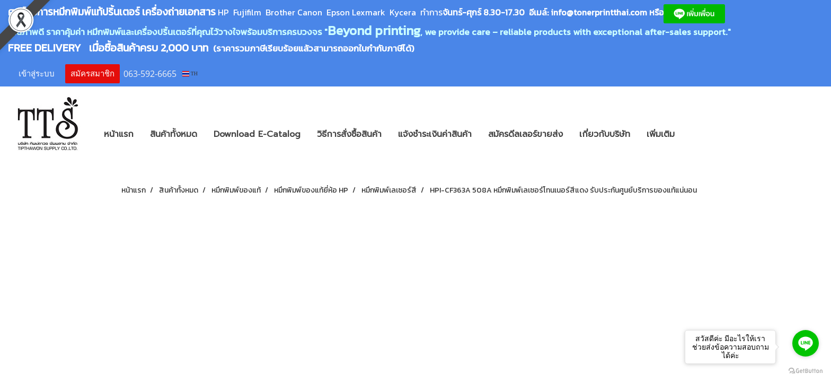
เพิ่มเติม (661, 134)
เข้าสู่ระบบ (37, 74)
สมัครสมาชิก (92, 74)
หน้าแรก (119, 134)
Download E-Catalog (257, 134)
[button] (698, 134)
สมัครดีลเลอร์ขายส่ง (525, 134)
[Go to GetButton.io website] (806, 371)
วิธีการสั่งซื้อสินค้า (349, 134)
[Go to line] (805, 343)
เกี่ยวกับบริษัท (604, 134)
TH (190, 73)
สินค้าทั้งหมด (173, 134)
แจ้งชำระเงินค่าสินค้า (435, 134)
